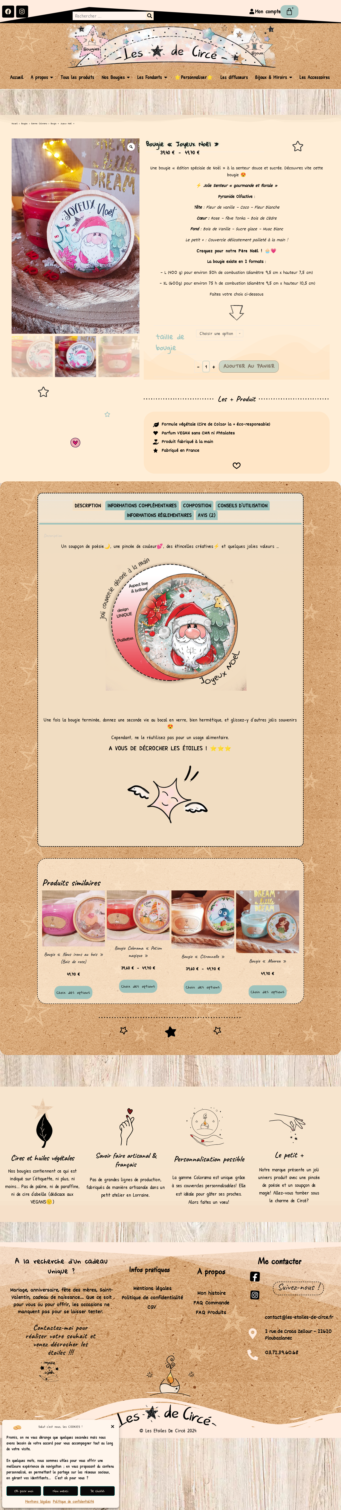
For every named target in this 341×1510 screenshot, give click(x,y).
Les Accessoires (315, 77)
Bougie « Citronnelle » (202, 956)
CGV (151, 1307)
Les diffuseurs (234, 77)
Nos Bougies (116, 77)
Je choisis (97, 1490)
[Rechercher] (150, 16)
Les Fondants (152, 77)
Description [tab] (88, 505)
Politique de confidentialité (73, 1501)
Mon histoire (211, 1293)
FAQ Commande (211, 1303)
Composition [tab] (197, 505)
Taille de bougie (170, 342)
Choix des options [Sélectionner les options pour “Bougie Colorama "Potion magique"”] (138, 986)
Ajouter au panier (248, 366)
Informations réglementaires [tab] (159, 515)
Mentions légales (38, 1501)
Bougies (24, 123)
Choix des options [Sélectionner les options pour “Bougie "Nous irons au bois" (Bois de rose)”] (73, 992)
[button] (112, 1426)
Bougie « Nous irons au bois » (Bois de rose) (73, 958)
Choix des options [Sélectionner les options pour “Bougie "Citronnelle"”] (203, 987)
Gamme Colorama (39, 123)
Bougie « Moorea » (267, 961)
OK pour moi (23, 1490)
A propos (42, 77)
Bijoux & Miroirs (273, 77)
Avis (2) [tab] (207, 515)
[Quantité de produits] (206, 367)
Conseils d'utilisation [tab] (243, 505)
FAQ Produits (211, 1312)
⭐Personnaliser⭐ (193, 77)
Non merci (60, 1490)
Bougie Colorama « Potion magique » (138, 952)
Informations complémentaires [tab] (142, 505)
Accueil (16, 77)
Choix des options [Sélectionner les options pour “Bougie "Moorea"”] (267, 991)
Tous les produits (77, 77)
